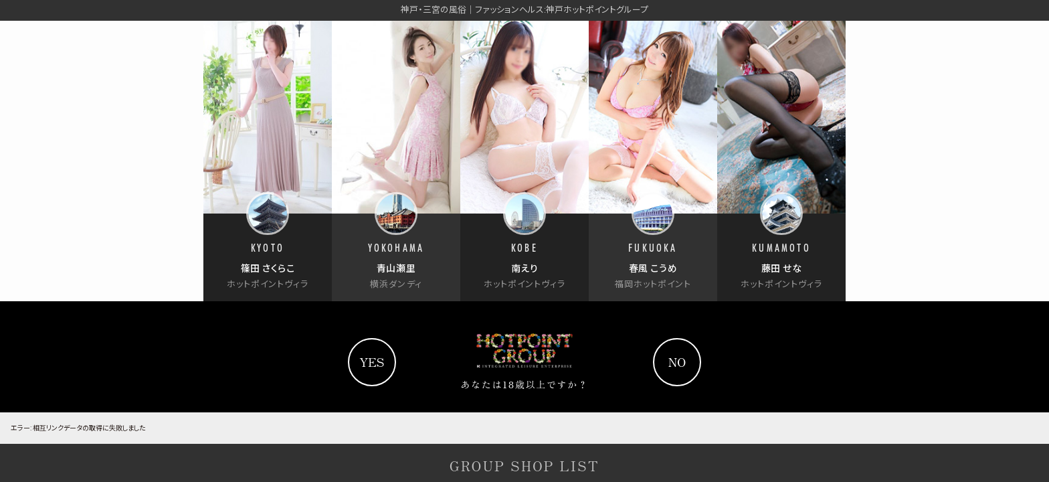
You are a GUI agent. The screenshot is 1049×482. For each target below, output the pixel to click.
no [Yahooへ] (677, 361)
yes (371, 361)
